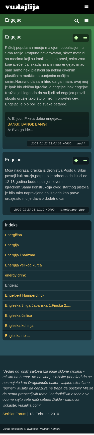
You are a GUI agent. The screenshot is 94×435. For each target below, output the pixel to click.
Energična (13, 235)
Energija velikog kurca (23, 265)
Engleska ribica (18, 335)
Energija (12, 245)
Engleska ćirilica (18, 315)
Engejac (13, 36)
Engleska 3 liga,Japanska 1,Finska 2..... (38, 305)
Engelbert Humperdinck (24, 295)
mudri (80, 143)
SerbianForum (14, 414)
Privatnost (32, 428)
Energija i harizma (20, 255)
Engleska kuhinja (19, 325)
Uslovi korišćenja (13, 428)
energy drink (15, 275)
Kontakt (55, 428)
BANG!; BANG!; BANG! (27, 124)
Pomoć (44, 428)
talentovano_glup (72, 209)
